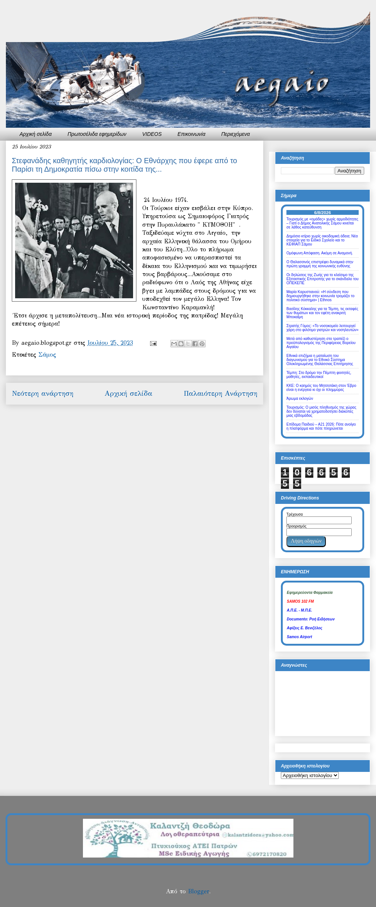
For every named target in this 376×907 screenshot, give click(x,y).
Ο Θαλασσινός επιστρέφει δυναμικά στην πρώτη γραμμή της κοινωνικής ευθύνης (319, 264)
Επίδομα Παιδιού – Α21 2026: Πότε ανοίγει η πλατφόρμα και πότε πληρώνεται (321, 426)
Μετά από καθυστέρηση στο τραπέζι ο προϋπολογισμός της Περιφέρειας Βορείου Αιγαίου (321, 343)
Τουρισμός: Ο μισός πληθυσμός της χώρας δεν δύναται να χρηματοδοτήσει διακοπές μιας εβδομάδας (321, 411)
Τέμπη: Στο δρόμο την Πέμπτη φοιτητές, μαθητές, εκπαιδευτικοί (318, 375)
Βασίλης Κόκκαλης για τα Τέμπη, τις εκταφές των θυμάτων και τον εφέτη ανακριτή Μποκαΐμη (322, 313)
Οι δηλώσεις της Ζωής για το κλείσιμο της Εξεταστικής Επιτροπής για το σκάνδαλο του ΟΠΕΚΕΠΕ (322, 279)
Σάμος (47, 354)
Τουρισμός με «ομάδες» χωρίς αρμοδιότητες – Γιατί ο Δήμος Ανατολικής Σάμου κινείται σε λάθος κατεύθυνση (322, 223)
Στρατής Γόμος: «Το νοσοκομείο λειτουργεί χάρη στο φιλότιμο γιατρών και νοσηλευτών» (322, 328)
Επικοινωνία (192, 134)
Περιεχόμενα (235, 134)
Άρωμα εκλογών (299, 398)
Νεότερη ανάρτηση (42, 393)
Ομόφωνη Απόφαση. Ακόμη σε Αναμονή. (319, 253)
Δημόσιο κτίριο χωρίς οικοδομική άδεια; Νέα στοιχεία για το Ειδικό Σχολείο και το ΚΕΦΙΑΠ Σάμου (322, 240)
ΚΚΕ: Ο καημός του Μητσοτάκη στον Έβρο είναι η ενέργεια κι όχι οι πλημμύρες (321, 388)
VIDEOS (152, 134)
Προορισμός (296, 526)
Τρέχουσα (294, 514)
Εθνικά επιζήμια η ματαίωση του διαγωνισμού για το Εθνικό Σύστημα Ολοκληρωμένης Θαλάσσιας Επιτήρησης (319, 360)
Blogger (198, 891)
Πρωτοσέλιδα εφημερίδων (96, 134)
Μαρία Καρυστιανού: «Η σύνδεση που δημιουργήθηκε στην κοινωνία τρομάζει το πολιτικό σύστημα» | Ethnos (320, 296)
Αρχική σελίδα (36, 134)
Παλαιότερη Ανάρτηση (220, 393)
